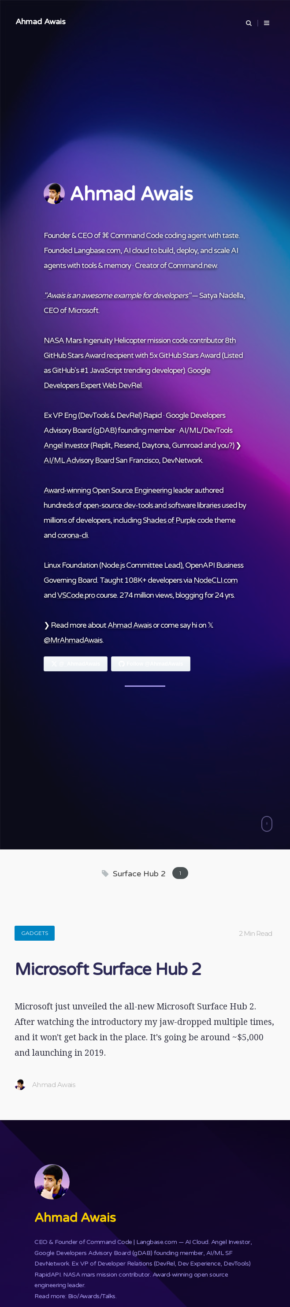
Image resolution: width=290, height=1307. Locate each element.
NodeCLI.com (215, 580)
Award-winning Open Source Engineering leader (118, 490)
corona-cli (72, 535)
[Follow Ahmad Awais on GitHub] (150, 663)
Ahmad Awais (40, 21)
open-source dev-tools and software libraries (151, 505)
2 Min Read (255, 933)
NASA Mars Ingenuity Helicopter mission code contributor (133, 340)
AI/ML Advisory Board (79, 460)
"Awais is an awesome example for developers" (117, 295)
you (223, 445)
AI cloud (136, 250)
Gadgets (34, 933)
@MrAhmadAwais (73, 640)
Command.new (192, 265)
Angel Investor (66, 445)
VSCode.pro (76, 595)
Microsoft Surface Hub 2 (108, 970)
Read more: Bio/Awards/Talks (74, 1296)
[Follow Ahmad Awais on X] (76, 663)
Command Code (136, 235)
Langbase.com (97, 250)
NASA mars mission (90, 1274)
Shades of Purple (169, 520)
